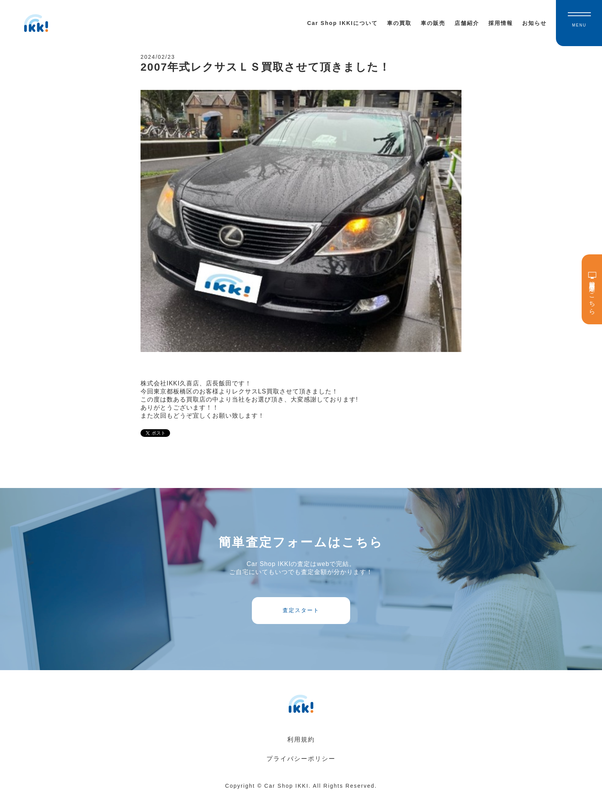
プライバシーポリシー (301, 758)
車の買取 (399, 23)
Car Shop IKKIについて (342, 23)
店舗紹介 (467, 23)
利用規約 (301, 739)
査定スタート (301, 610)
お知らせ (534, 23)
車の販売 (433, 23)
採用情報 (500, 23)
